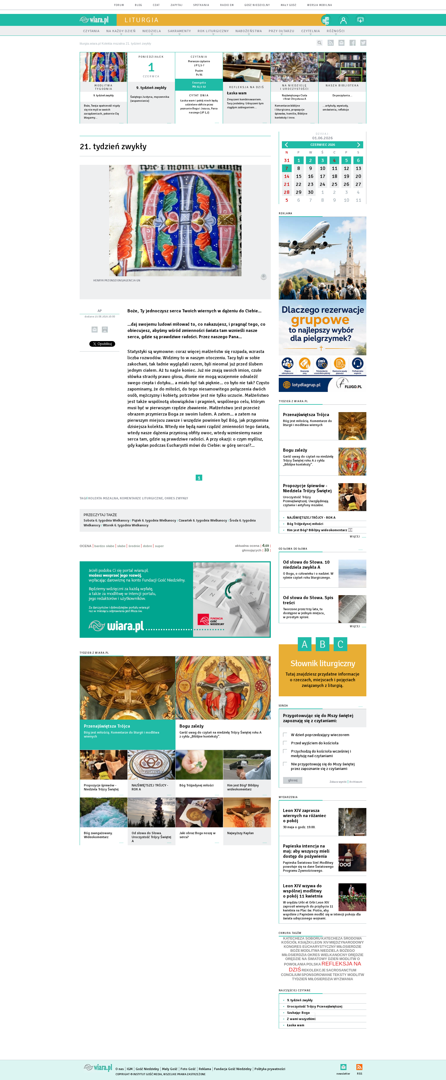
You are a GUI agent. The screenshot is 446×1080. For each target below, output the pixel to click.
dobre (147, 546)
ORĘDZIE (356, 955)
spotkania (201, 5)
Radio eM (227, 5)
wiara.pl (98, 20)
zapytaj (177, 5)
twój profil (343, 20)
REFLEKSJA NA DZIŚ (325, 967)
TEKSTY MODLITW (348, 975)
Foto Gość (188, 1069)
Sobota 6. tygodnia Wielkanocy (106, 520)
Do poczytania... (342, 95)
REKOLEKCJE (314, 970)
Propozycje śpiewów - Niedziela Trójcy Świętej (307, 488)
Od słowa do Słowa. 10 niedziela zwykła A (306, 565)
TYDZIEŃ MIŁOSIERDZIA (312, 979)
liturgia (142, 20)
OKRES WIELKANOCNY (327, 955)
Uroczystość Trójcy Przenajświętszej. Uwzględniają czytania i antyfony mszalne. (305, 501)
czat (156, 5)
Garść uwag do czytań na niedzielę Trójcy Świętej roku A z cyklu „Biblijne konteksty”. (220, 734)
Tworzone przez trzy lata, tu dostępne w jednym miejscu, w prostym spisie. (304, 613)
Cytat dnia (199, 95)
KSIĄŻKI (305, 942)
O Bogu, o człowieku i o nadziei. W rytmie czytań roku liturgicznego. (308, 576)
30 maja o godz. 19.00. (299, 827)
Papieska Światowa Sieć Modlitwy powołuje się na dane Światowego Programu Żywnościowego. (308, 867)
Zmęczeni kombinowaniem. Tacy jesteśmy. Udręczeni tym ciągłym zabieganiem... (245, 103)
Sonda (283, 705)
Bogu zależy (191, 726)
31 (287, 160)
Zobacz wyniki (338, 782)
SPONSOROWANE (317, 975)
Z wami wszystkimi (301, 1019)
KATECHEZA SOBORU (302, 938)
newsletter (341, 43)
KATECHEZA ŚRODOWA (341, 938)
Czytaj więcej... (247, 126)
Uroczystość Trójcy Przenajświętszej (314, 1006)
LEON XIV (320, 942)
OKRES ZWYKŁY (176, 498)
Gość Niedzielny (257, 5)
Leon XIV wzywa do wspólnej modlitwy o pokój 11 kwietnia (303, 891)
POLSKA (313, 964)
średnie (134, 546)
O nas (119, 1069)
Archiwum (355, 782)
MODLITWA (310, 951)
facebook (353, 43)
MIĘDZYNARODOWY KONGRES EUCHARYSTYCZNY (324, 944)
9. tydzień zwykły (103, 95)
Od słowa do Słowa (293, 549)
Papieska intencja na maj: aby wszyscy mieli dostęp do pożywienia (306, 851)
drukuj (105, 330)
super (159, 546)
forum (119, 5)
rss (331, 43)
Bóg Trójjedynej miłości (305, 524)
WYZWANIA (343, 979)
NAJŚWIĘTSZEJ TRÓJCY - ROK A (311, 518)
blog (138, 5)
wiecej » (151, 126)
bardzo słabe (104, 546)
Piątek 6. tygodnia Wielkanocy (154, 520)
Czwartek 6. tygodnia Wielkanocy (203, 520)
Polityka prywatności (270, 1069)
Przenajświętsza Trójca (107, 726)
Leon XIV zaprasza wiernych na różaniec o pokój (304, 815)
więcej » (103, 126)
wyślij (95, 330)
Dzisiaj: (322, 136)
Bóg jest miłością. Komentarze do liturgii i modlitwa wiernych (121, 734)
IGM (130, 1069)
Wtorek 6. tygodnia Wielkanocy (125, 525)
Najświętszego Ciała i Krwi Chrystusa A (294, 97)
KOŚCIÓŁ (289, 942)
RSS (359, 1066)
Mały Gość (288, 5)
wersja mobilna (319, 5)
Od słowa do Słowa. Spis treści (308, 600)
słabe (121, 546)
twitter (363, 43)
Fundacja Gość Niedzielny (232, 1069)
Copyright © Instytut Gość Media (138, 1074)
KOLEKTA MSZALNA (103, 498)
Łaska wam (237, 93)
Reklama (205, 1069)
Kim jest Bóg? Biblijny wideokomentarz (319, 530)
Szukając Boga (298, 1013)
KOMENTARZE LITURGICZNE (141, 498)
